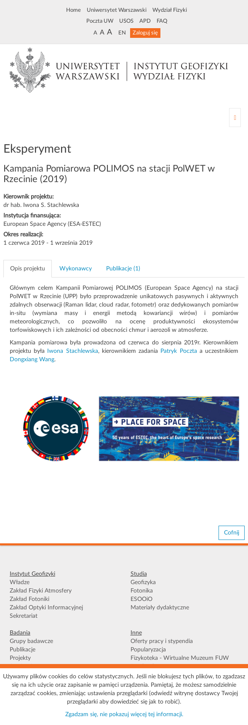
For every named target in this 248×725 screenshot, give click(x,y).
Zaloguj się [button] (145, 32)
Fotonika (142, 591)
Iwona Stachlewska (72, 351)
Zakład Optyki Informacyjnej (46, 608)
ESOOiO (141, 599)
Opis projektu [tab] (27, 269)
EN (122, 32)
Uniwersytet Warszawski (117, 10)
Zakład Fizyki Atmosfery (41, 591)
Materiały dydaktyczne (160, 608)
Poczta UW (99, 21)
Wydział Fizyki (169, 10)
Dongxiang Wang (32, 359)
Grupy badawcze (31, 641)
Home (73, 10)
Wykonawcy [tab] (75, 269)
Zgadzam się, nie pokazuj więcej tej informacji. (124, 714)
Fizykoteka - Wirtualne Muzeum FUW (180, 658)
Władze (19, 582)
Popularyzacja (148, 650)
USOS (126, 21)
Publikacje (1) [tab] (123, 269)
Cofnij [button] (231, 533)
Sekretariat (23, 616)
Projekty (20, 658)
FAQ (162, 21)
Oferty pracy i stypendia (162, 641)
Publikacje (22, 650)
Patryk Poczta (178, 351)
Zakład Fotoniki (29, 599)
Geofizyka (143, 582)
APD (145, 21)
